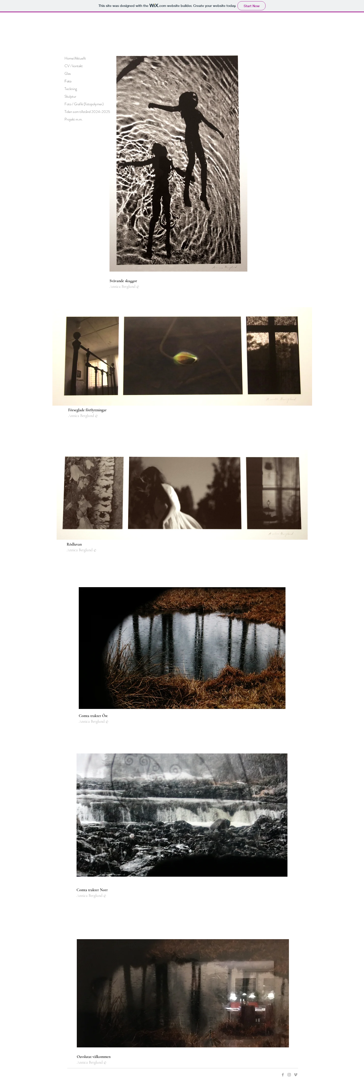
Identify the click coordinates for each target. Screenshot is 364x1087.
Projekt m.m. (73, 119)
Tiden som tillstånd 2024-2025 (87, 111)
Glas (67, 73)
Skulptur (70, 96)
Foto (67, 81)
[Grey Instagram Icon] (289, 1074)
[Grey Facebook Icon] (283, 1074)
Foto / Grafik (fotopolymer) (84, 104)
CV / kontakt (73, 66)
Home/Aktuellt (75, 58)
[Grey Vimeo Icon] (295, 1074)
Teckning (70, 89)
